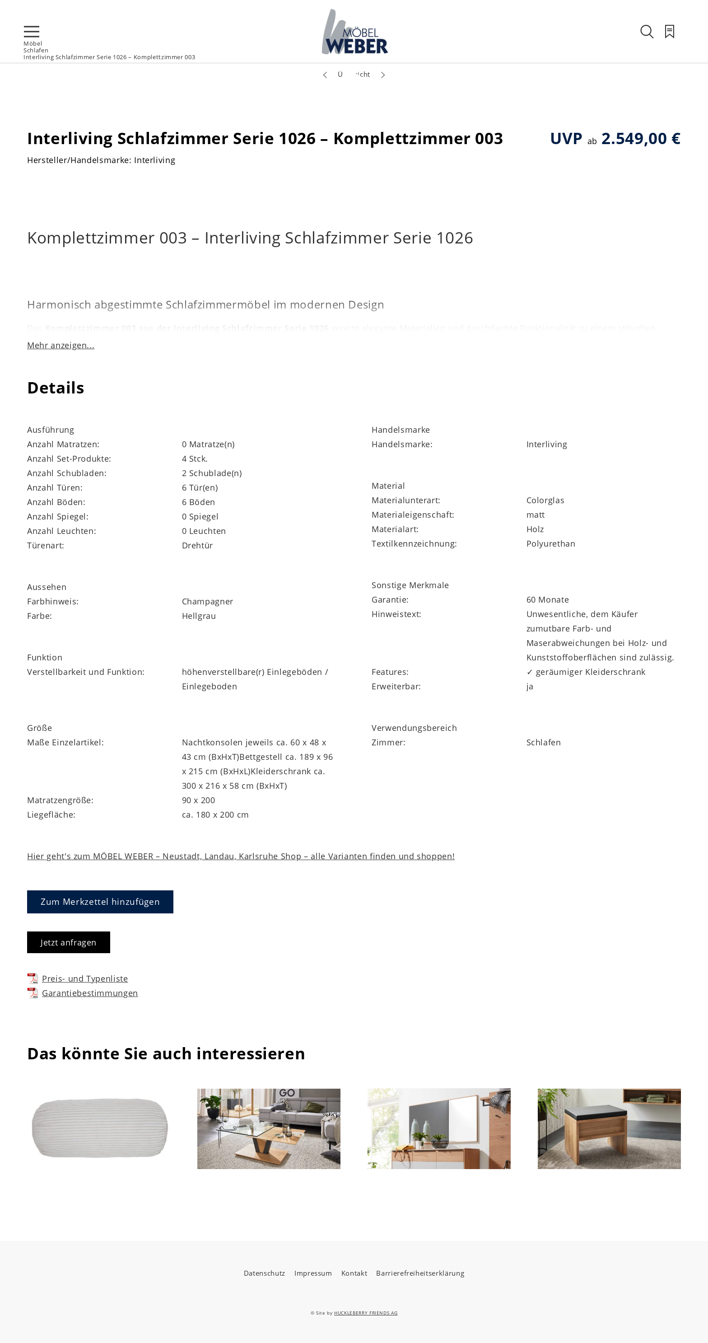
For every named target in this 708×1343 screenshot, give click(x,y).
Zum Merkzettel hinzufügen (100, 902)
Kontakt (354, 1272)
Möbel (32, 43)
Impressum (313, 1272)
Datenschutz (264, 1272)
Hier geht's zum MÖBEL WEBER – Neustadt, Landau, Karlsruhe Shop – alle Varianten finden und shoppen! (241, 856)
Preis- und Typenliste (77, 978)
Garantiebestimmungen (82, 992)
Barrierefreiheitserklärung (420, 1272)
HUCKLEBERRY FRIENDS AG (365, 1313)
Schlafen (35, 50)
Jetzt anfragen (69, 942)
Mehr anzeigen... (60, 345)
